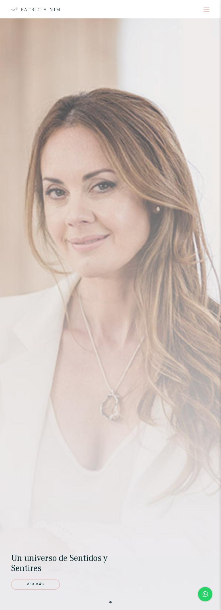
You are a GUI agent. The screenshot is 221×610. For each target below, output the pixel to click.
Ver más (35, 584)
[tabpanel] (110, 314)
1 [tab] (110, 602)
